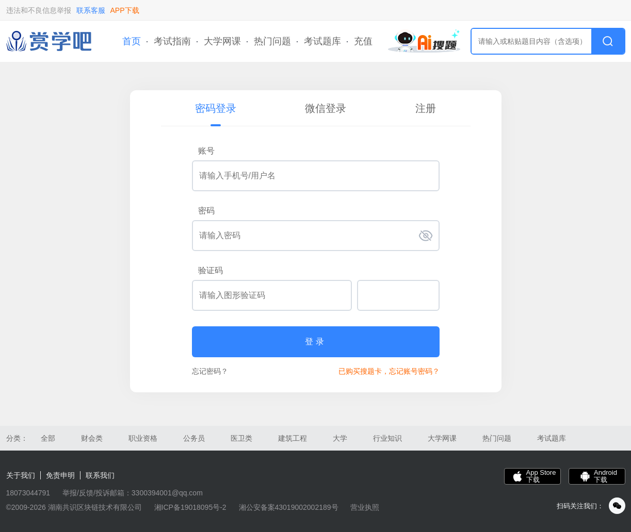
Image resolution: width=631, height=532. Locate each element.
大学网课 (222, 41)
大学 (340, 438)
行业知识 (387, 438)
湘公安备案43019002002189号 (288, 507)
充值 (363, 41)
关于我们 (20, 475)
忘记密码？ (210, 371)
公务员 (194, 438)
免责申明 (60, 475)
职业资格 (142, 438)
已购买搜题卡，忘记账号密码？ (389, 371)
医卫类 (241, 438)
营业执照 (364, 507)
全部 (48, 438)
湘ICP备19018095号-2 (190, 507)
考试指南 (172, 41)
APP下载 (124, 10)
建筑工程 (292, 438)
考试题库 (322, 41)
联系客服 (90, 10)
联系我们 (100, 475)
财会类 (92, 438)
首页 (131, 41)
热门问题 (272, 41)
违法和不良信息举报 (38, 10)
